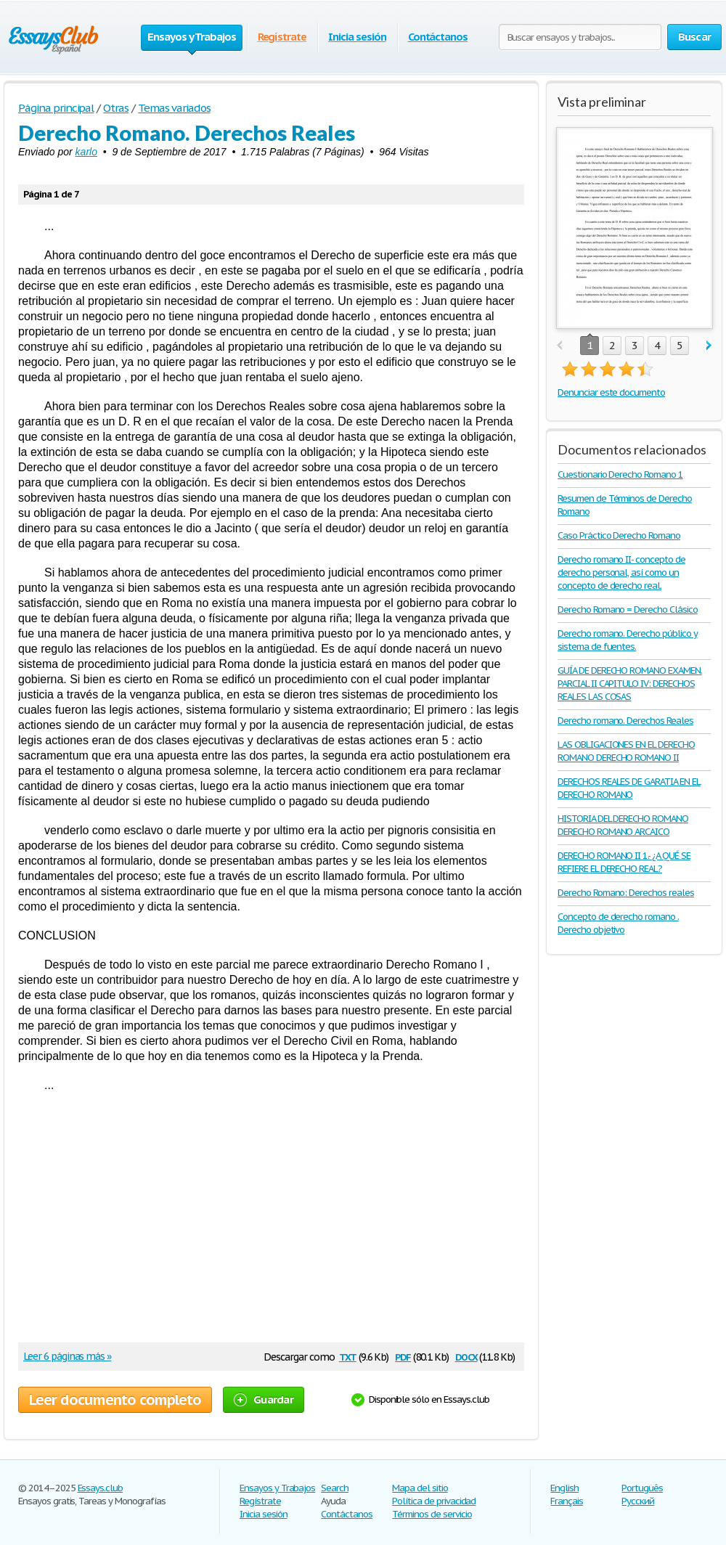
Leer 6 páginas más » (67, 1356)
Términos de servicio (431, 1514)
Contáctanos (438, 37)
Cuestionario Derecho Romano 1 (620, 474)
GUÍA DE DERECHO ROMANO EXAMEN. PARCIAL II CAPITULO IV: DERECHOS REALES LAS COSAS (630, 683)
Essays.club (100, 1488)
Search (334, 1488)
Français (566, 1501)
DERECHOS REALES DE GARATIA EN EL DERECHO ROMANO (629, 788)
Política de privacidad (434, 1501)
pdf (403, 1356)
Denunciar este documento (611, 392)
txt (347, 1356)
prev (559, 346)
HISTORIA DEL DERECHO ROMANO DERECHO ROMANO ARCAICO (623, 825)
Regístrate (282, 37)
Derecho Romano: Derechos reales (626, 892)
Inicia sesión (357, 37)
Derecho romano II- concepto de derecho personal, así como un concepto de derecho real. (621, 572)
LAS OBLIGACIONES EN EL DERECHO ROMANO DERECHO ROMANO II (626, 751)
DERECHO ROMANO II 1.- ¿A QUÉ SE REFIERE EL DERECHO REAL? (624, 862)
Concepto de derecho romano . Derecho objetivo (618, 923)
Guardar (263, 1399)
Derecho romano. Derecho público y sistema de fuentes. (628, 640)
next (709, 346)
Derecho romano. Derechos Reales (625, 720)
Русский (637, 1501)
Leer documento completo (115, 1399)
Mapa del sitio (419, 1488)
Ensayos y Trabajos (277, 1488)
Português (642, 1488)
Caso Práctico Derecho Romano (619, 535)
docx (466, 1356)
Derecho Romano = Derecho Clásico (628, 609)
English (564, 1488)
